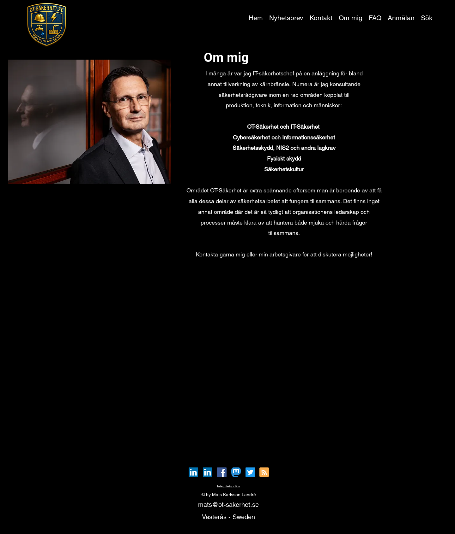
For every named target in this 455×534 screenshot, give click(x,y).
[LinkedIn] (193, 472)
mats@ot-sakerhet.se (228, 504)
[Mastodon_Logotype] (236, 472)
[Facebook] (222, 472)
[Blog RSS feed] (264, 472)
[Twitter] (250, 472)
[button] (401, 18)
